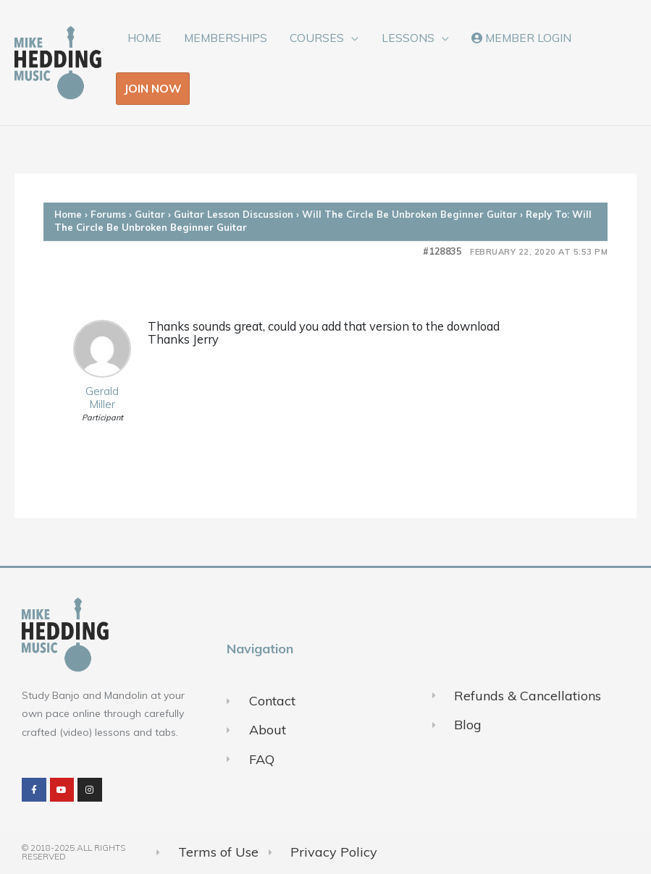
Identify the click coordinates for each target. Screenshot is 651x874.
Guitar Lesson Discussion (233, 214)
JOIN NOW (153, 88)
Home (68, 214)
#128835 (442, 251)
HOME (144, 37)
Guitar (150, 214)
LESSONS (408, 37)
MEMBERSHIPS (225, 37)
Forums (108, 214)
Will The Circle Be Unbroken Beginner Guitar (409, 214)
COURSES (317, 37)
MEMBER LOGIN (521, 37)
